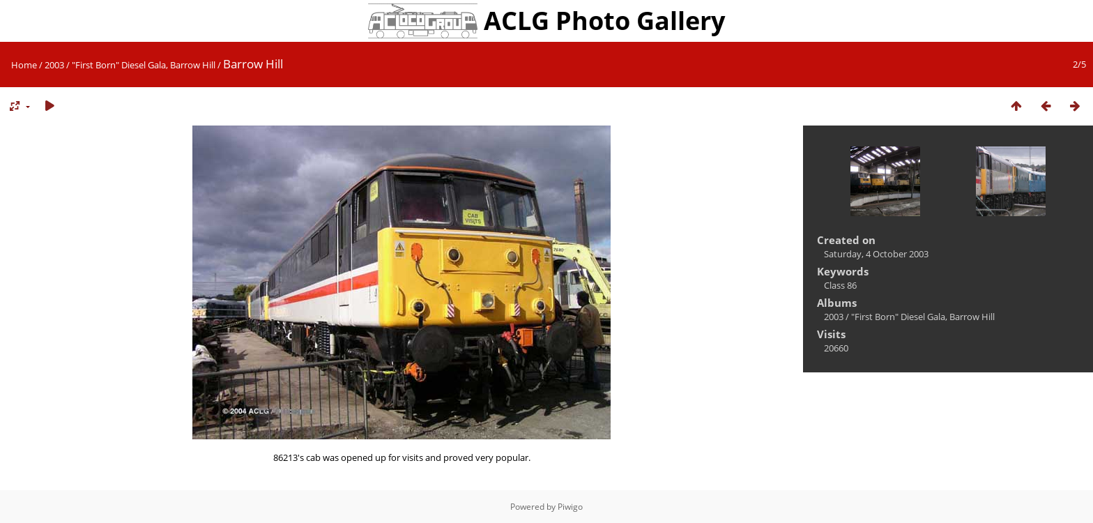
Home (24, 65)
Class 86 (840, 285)
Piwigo (570, 507)
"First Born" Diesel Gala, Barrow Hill (143, 65)
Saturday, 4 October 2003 (876, 254)
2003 (54, 65)
